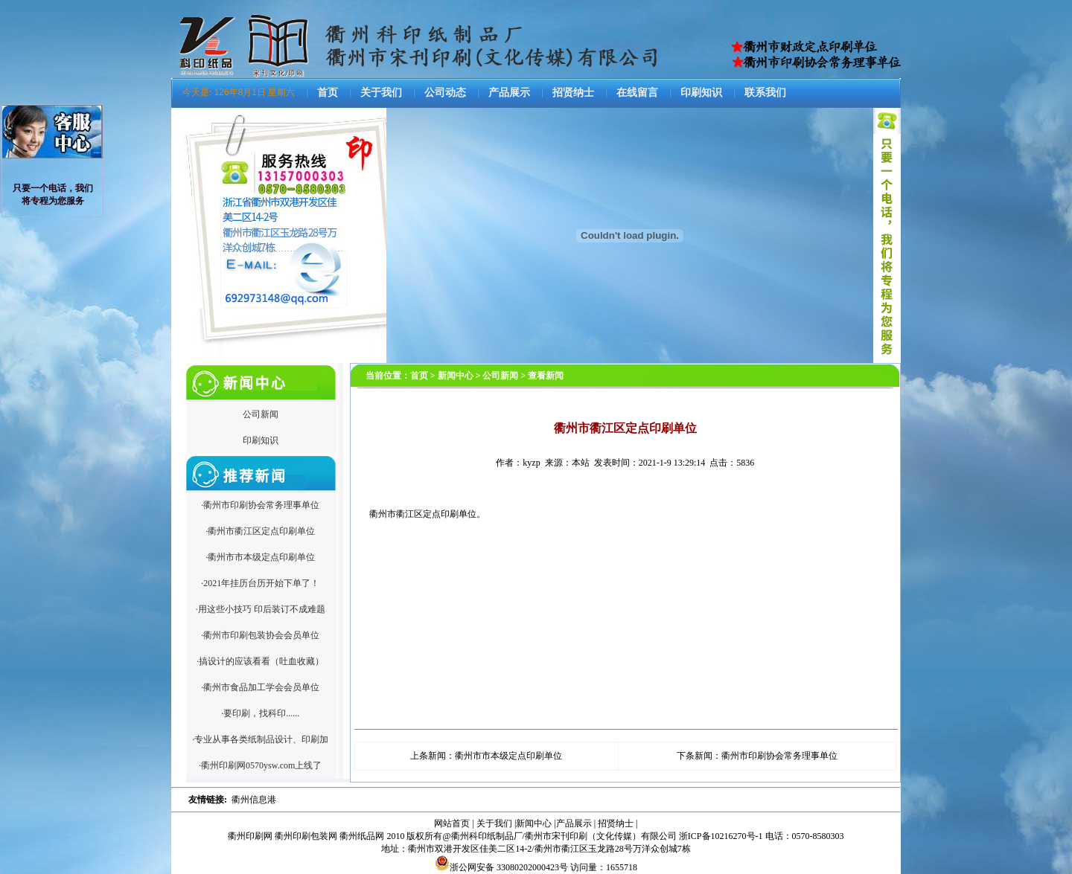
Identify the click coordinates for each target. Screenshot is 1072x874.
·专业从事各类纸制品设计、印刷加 (260, 739)
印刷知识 (701, 92)
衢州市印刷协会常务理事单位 (779, 756)
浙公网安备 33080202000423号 (501, 867)
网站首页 (452, 823)
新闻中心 (534, 823)
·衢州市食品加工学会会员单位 (260, 687)
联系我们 (765, 92)
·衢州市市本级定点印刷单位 (260, 557)
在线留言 (637, 92)
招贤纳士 (573, 92)
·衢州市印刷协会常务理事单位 (260, 505)
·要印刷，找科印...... (260, 713)
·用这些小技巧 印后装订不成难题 (260, 609)
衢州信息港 (254, 799)
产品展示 (509, 92)
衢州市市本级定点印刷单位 (508, 756)
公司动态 (445, 92)
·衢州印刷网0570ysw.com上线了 (260, 765)
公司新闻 (260, 414)
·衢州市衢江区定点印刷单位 (260, 531)
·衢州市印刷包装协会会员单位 (260, 635)
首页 (327, 92)
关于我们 (381, 92)
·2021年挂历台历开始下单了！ (260, 583)
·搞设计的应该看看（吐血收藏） (260, 661)
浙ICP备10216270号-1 (721, 836)
